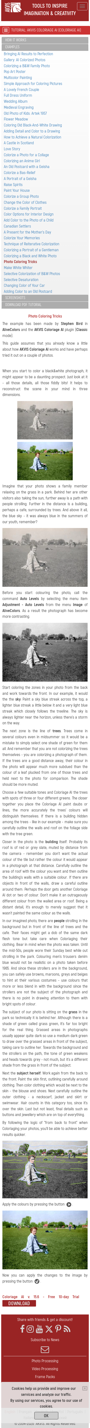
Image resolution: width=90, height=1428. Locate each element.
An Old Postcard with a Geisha (26, 166)
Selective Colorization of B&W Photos (32, 273)
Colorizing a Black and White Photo (30, 255)
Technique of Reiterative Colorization (31, 243)
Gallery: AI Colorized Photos (24, 59)
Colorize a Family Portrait (23, 208)
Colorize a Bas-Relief (19, 172)
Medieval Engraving (19, 107)
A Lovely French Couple (21, 89)
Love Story (12, 148)
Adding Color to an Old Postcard (28, 291)
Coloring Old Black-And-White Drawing (33, 125)
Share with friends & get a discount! (45, 1319)
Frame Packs (45, 1376)
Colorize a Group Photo (21, 196)
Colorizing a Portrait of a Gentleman (31, 249)
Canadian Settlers (17, 226)
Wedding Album (16, 101)
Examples (12, 47)
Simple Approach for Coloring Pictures (33, 83)
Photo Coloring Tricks (20, 261)
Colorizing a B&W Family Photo (27, 65)
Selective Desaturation (21, 279)
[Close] (84, 1388)
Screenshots (15, 297)
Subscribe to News (45, 1345)
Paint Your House (17, 190)
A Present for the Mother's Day (27, 232)
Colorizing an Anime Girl (22, 160)
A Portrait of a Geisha (20, 178)
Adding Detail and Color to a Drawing (32, 131)
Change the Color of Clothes (25, 202)
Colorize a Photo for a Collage (26, 154)
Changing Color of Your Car (24, 285)
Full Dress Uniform (18, 95)
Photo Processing (45, 1360)
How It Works (15, 40)
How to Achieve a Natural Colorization (32, 137)
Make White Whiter (18, 267)
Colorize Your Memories (22, 237)
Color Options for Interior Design (29, 214)
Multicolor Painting (18, 77)
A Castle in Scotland (19, 142)
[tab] (45, 40)
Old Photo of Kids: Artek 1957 (25, 113)
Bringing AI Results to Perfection (28, 53)
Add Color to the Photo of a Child (29, 220)
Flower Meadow (16, 119)
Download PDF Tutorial (23, 304)
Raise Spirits (13, 184)
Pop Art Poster (15, 71)
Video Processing (45, 1368)
